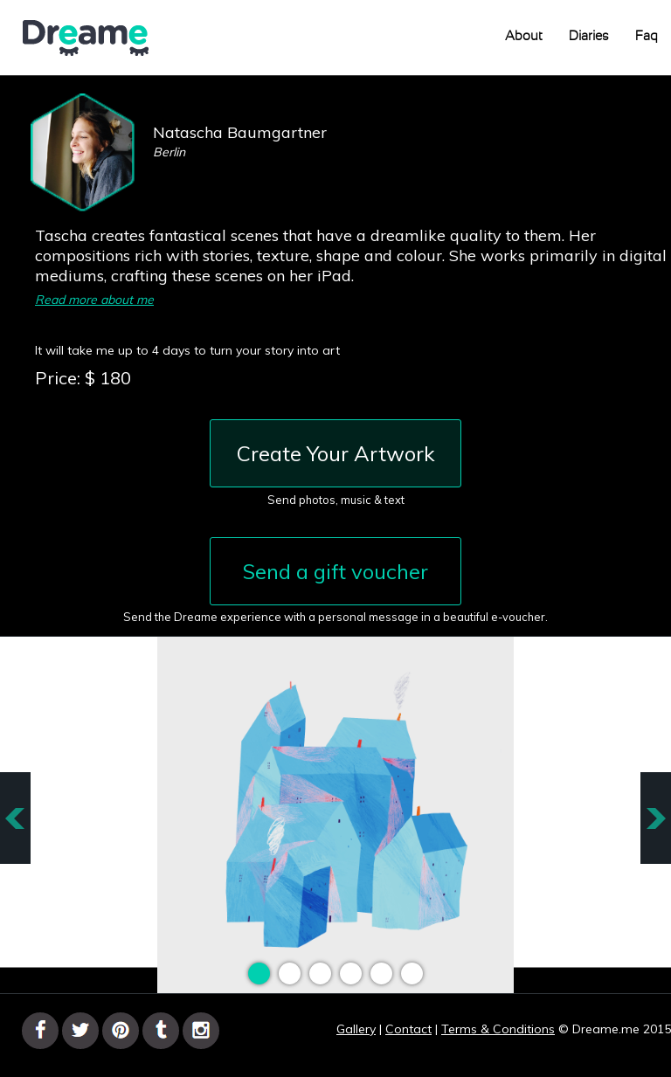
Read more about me (94, 299)
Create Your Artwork (336, 453)
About (524, 36)
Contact (408, 1029)
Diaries (589, 36)
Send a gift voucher (335, 571)
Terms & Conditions (498, 1029)
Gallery (356, 1029)
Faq (646, 36)
